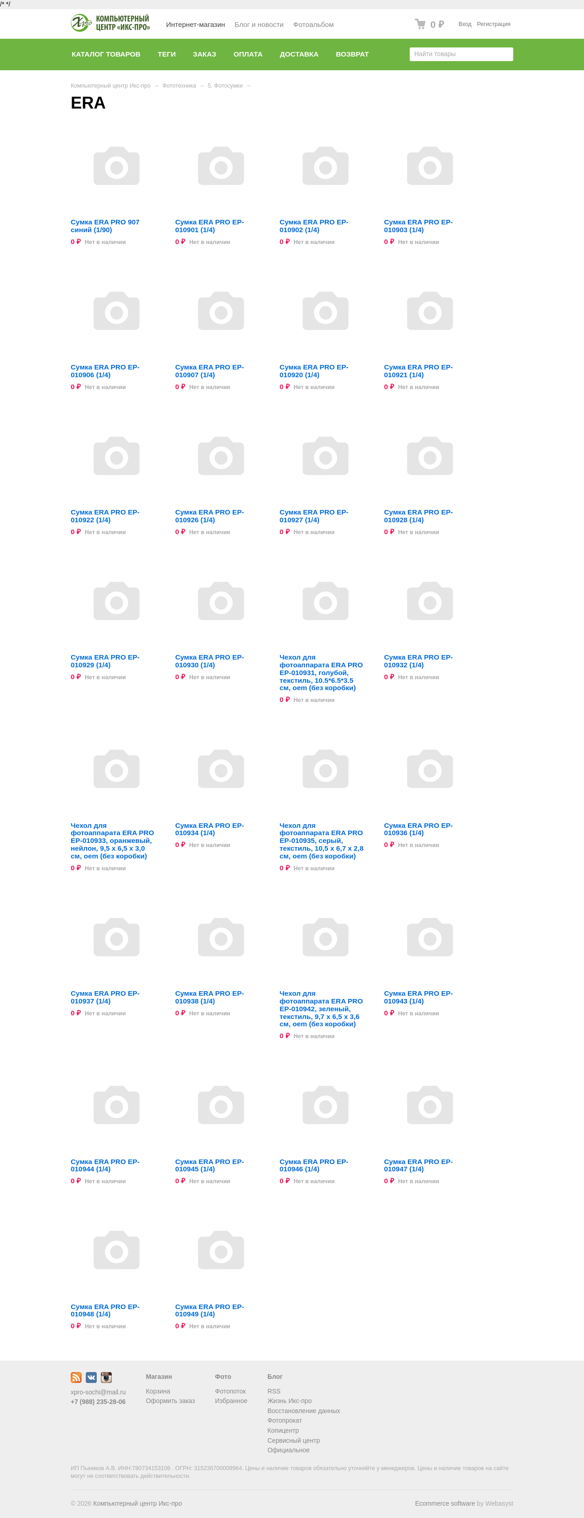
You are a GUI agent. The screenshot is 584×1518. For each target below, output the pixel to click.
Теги (167, 54)
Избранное (231, 1400)
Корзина (158, 1391)
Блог (274, 1376)
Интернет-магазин (195, 24)
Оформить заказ (170, 1400)
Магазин (159, 1376)
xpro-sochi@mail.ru (98, 1392)
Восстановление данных (303, 1410)
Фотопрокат (284, 1420)
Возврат (352, 54)
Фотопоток (230, 1391)
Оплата (248, 54)
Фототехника (179, 86)
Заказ (204, 54)
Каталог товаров (106, 54)
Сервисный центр (293, 1440)
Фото (223, 1376)
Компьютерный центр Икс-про (111, 86)
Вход (465, 24)
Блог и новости (259, 24)
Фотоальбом (313, 24)
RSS (274, 1391)
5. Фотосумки (225, 86)
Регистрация (494, 24)
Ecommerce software (445, 1503)
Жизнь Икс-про (289, 1400)
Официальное (288, 1450)
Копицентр (283, 1430)
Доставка (299, 54)
